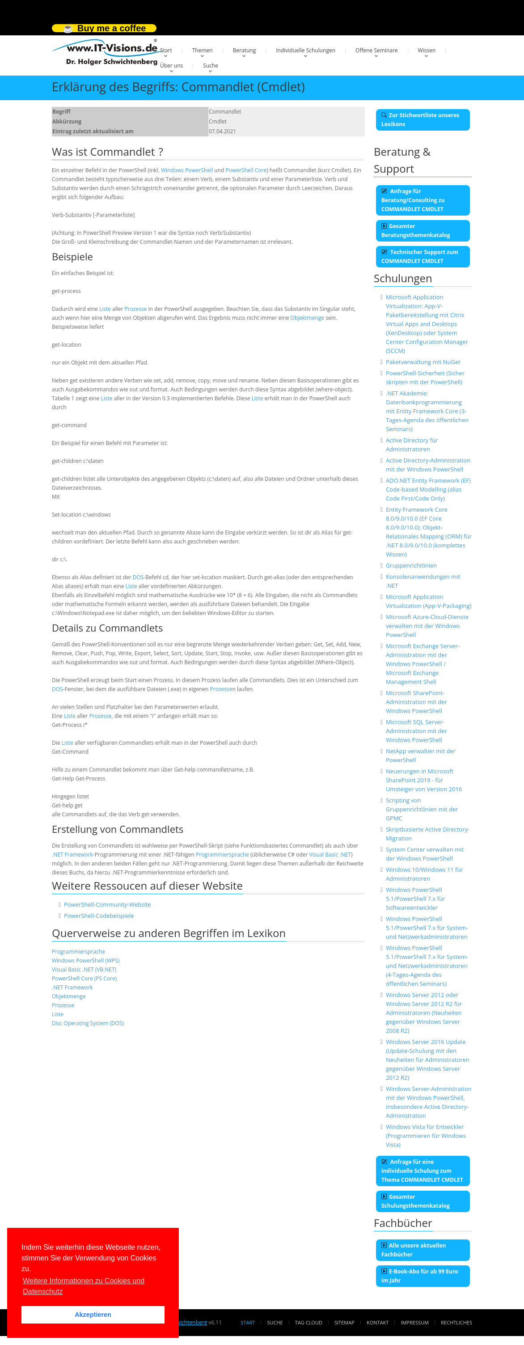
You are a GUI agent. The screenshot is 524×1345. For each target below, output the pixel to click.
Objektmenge (308, 318)
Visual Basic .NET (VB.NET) (84, 969)
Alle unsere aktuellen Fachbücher (413, 1250)
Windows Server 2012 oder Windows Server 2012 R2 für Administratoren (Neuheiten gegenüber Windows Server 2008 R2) (424, 1013)
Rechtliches (456, 1322)
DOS (138, 577)
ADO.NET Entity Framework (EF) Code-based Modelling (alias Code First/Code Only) (428, 489)
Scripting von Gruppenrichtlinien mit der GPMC (422, 809)
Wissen (427, 50)
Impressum (414, 1322)
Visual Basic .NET (330, 854)
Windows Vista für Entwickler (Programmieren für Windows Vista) (426, 1136)
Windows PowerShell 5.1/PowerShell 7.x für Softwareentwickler (415, 899)
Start (166, 50)
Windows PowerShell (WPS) (85, 960)
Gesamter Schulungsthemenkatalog (415, 1201)
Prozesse (136, 309)
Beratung (244, 50)
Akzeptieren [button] (93, 1314)
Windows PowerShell (187, 170)
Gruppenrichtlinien (411, 565)
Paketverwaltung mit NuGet (423, 362)
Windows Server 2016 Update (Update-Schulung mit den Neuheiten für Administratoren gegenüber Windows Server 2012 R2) (427, 1060)
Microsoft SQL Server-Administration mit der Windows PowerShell (416, 731)
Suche (210, 65)
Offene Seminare (376, 50)
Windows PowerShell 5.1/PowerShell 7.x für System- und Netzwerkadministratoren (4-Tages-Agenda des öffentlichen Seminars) (427, 966)
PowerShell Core (246, 170)
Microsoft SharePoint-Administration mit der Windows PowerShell (416, 702)
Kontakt (378, 1322)
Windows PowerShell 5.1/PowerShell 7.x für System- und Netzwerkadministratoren (427, 928)
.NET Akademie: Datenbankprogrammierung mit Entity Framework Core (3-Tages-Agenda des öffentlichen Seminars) (427, 411)
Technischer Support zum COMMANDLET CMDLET (419, 256)
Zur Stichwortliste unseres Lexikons (420, 119)
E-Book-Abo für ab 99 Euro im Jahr (419, 1276)
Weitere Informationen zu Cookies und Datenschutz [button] (83, 1286)
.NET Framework (72, 854)
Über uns (171, 65)
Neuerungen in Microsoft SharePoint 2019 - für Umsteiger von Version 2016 (424, 780)
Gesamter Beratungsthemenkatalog (415, 230)
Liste (105, 309)
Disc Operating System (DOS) (88, 1023)
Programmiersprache (222, 854)
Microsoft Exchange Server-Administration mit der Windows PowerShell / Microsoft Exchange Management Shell (423, 664)
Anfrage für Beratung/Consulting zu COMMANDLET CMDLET (412, 200)
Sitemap (344, 1322)
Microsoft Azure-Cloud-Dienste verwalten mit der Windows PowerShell (427, 626)
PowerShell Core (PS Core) (84, 978)
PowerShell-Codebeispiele (99, 916)
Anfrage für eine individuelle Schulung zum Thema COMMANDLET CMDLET (422, 1171)
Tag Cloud (308, 1322)
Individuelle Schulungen (305, 50)
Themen (202, 50)
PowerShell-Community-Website (107, 904)
